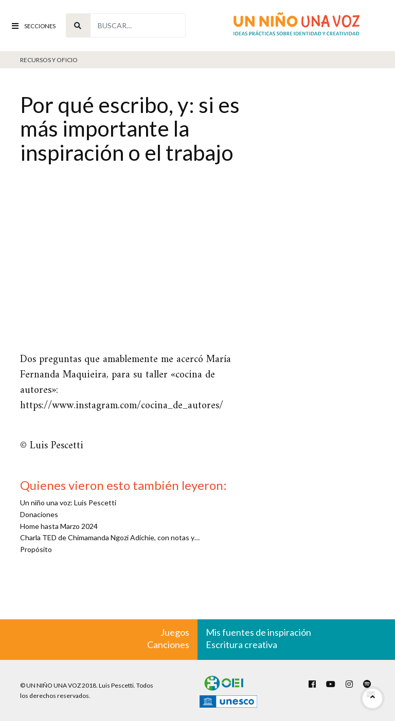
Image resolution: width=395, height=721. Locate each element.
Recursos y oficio (49, 60)
